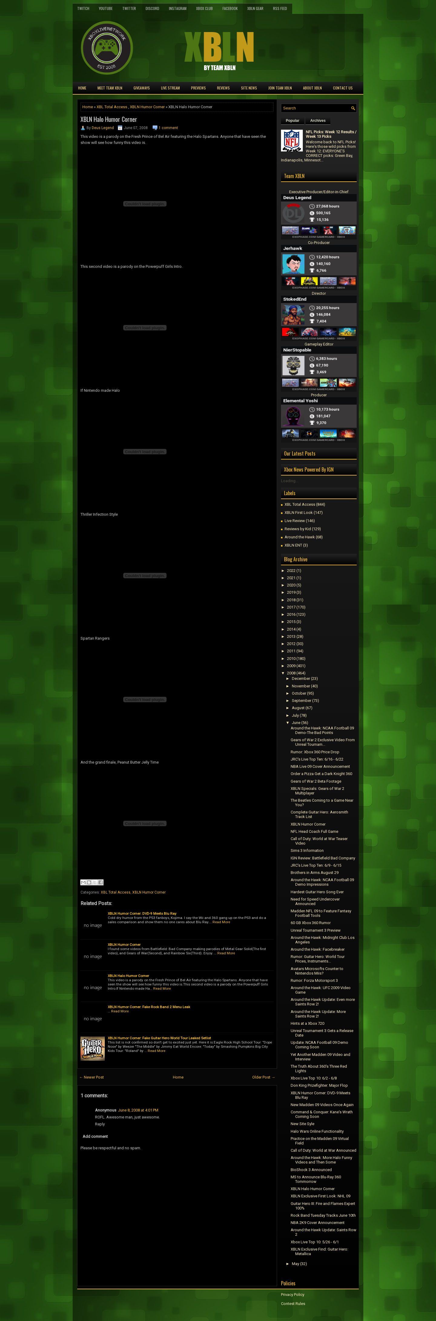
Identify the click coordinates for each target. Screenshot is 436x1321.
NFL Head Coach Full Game (314, 831)
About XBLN (312, 87)
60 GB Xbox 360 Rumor (311, 922)
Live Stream (170, 87)
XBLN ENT (293, 545)
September (301, 700)
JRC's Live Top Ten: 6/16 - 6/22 (317, 759)
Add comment (95, 1136)
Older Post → (263, 1077)
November (301, 686)
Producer (319, 395)
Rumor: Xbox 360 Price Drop (315, 752)
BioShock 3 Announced (311, 1169)
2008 (291, 673)
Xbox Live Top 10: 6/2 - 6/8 (314, 1078)
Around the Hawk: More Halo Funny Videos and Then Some (321, 1159)
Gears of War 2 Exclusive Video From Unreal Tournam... (323, 742)
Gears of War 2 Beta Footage (316, 781)
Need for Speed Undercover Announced (315, 901)
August (298, 708)
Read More (221, 922)
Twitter (129, 8)
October (299, 693)
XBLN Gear (255, 8)
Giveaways (142, 87)
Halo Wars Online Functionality (317, 1131)
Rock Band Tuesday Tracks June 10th (323, 1215)
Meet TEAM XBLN (109, 87)
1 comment (168, 128)
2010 (291, 658)
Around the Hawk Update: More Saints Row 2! (318, 1013)
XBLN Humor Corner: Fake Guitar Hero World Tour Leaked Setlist (159, 1038)
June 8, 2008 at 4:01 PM (138, 1110)
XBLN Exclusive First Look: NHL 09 (320, 1196)
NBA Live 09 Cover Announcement (320, 766)
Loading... (289, 481)
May (295, 1263)
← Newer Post (91, 1077)
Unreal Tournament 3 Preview (316, 930)
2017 (291, 607)
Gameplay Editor (319, 344)
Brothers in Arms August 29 (315, 872)
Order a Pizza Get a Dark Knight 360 (321, 773)
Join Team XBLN (280, 87)
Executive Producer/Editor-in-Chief (318, 192)
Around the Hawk (300, 537)
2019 (291, 592)
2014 (291, 629)
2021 (291, 578)
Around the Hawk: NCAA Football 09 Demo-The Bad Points (322, 730)
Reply (100, 1124)
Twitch (83, 8)
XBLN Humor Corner (147, 107)
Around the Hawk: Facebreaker (318, 949)
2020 (291, 585)
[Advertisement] (148, 1300)
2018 (291, 600)
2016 (291, 614)
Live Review (295, 520)
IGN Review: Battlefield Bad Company (323, 858)
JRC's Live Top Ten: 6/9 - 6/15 (316, 865)
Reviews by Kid (298, 529)
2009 (291, 666)
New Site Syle (302, 1123)
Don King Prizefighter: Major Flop (319, 1085)
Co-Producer (319, 242)
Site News (249, 87)
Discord (152, 8)
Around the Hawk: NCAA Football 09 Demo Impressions (322, 882)
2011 (291, 651)
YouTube (106, 8)
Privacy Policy (292, 1294)
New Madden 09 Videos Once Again (322, 1104)
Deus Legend (103, 128)
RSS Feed (280, 8)
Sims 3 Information (307, 850)
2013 (291, 636)
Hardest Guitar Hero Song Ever (317, 892)
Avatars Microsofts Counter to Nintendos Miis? (317, 970)
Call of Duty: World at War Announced (323, 1150)
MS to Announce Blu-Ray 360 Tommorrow (316, 1179)
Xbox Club (204, 8)
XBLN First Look (299, 512)
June (296, 722)
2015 (291, 621)
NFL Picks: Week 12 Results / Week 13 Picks (331, 134)
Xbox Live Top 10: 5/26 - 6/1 (315, 1242)
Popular (292, 120)
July (295, 715)
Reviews (223, 87)
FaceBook (230, 8)
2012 (291, 643)
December (301, 678)
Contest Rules (293, 1303)
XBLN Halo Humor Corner (109, 119)
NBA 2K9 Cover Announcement (318, 1222)
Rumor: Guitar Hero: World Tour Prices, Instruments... (318, 958)
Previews (198, 87)
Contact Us (343, 87)
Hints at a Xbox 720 (307, 1023)
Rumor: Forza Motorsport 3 (314, 980)
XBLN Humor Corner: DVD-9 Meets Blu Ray (142, 913)
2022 (291, 570)
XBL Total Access (112, 107)
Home (82, 87)
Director (319, 293)
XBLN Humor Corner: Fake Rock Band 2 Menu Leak (149, 1007)
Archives (318, 120)
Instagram (178, 8)
